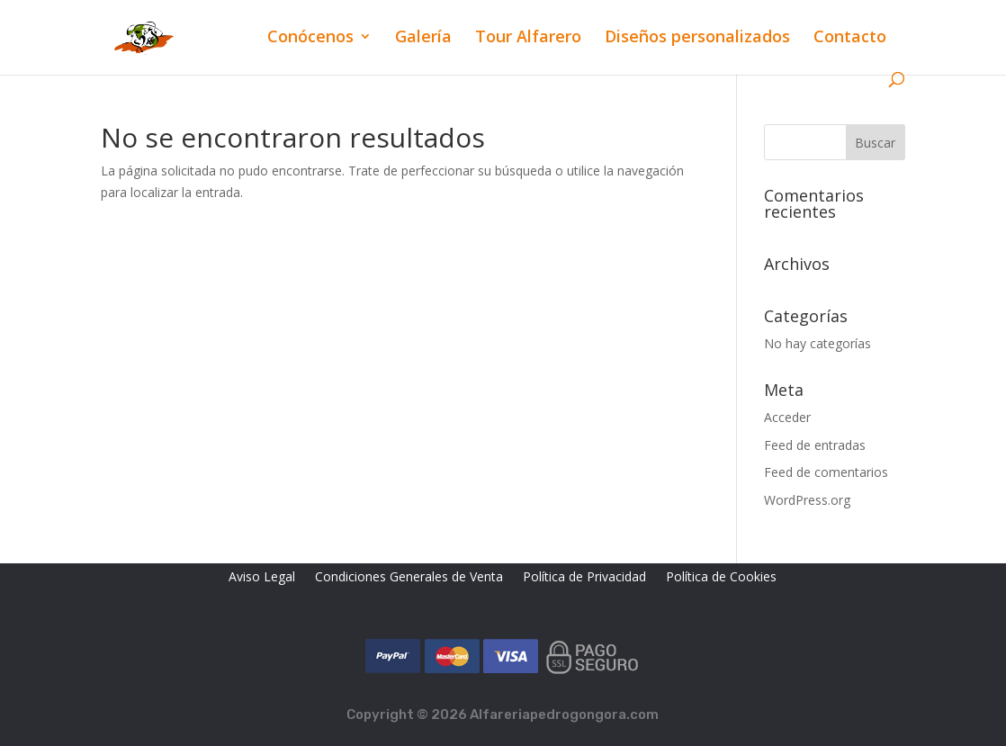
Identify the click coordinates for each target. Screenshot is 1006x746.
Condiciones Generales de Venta (409, 578)
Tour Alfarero (528, 38)
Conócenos (310, 38)
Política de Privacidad (584, 578)
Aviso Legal (262, 578)
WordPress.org (807, 499)
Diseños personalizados (697, 38)
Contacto (849, 38)
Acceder (787, 417)
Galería (423, 38)
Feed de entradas (815, 445)
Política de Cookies (721, 578)
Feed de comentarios (826, 472)
